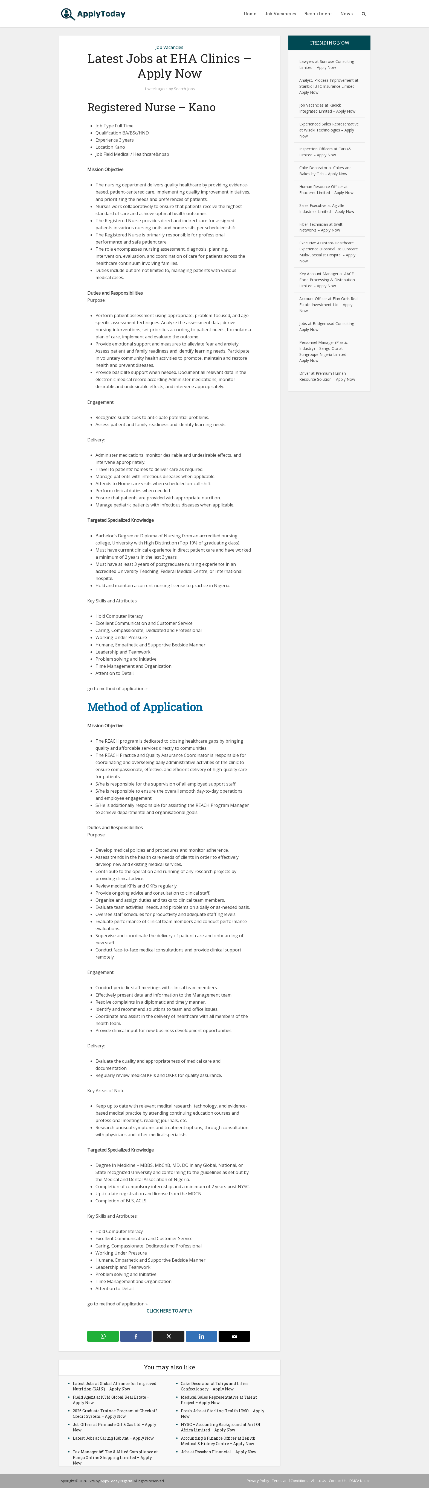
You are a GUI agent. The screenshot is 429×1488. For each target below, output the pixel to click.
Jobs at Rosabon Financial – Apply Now (218, 1451)
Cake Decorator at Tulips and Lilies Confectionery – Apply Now (214, 1386)
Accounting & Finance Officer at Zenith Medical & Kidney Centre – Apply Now (218, 1441)
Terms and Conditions (290, 1480)
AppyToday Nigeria (116, 1480)
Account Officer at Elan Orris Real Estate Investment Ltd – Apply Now (328, 304)
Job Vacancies (280, 13)
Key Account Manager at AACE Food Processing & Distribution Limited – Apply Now (327, 279)
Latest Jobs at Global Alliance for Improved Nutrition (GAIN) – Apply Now (114, 1386)
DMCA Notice (359, 1480)
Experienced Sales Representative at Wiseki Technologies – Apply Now (329, 130)
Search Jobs (184, 88)
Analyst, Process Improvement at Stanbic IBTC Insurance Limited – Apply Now (328, 86)
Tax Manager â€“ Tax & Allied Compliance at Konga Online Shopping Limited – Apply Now (115, 1457)
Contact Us (338, 1480)
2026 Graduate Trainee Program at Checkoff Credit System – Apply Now (115, 1413)
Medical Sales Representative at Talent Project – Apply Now (219, 1400)
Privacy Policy (258, 1480)
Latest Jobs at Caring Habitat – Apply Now (113, 1438)
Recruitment (318, 13)
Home (250, 13)
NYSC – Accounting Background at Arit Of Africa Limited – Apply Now (220, 1427)
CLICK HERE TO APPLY (169, 1311)
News (346, 13)
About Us (318, 1480)
